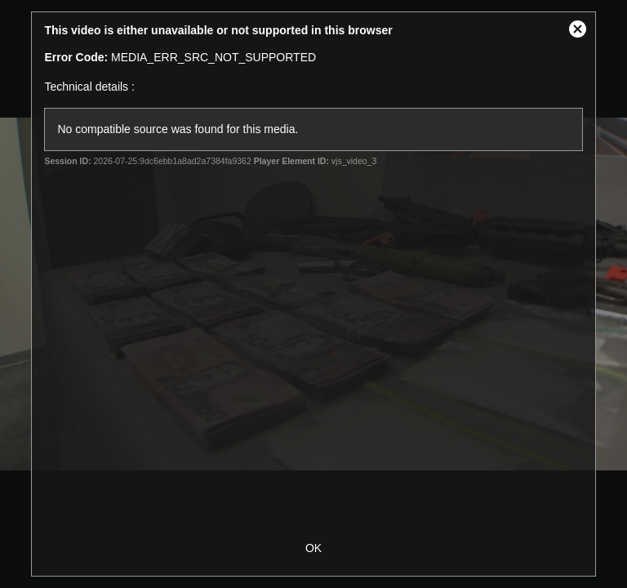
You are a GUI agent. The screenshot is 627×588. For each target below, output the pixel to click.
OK (313, 548)
